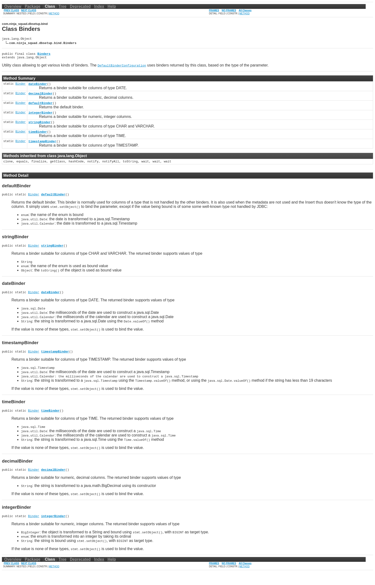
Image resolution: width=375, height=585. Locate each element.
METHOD (54, 13)
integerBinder (40, 117)
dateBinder (37, 86)
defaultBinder (40, 107)
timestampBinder (42, 148)
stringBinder (39, 128)
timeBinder (37, 138)
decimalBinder (40, 97)
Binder (20, 86)
